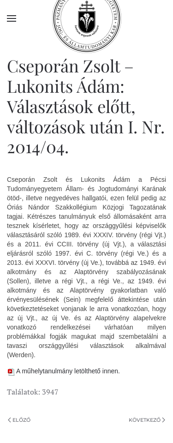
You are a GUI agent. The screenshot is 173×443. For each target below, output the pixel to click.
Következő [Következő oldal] (147, 420)
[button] (11, 18)
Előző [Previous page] (19, 420)
